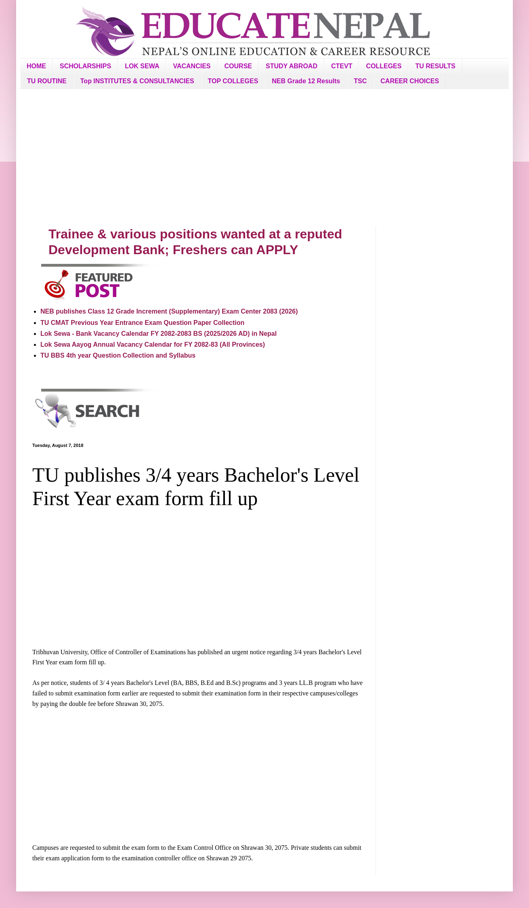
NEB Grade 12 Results (306, 81)
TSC (360, 81)
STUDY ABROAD (291, 66)
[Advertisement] (264, 157)
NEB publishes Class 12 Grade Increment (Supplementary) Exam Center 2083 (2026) (169, 311)
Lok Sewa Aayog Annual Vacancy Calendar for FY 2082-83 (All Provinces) (152, 344)
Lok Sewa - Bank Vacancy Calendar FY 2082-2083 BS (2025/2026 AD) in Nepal (158, 333)
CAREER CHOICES (409, 81)
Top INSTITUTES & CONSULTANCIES (137, 81)
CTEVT (341, 66)
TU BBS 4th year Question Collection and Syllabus (117, 355)
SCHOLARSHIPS (85, 66)
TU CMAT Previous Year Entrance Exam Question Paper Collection (142, 322)
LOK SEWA (142, 66)
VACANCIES (191, 66)
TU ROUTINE (47, 81)
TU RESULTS (435, 66)
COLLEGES (383, 66)
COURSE (238, 66)
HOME (36, 66)
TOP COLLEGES (233, 81)
